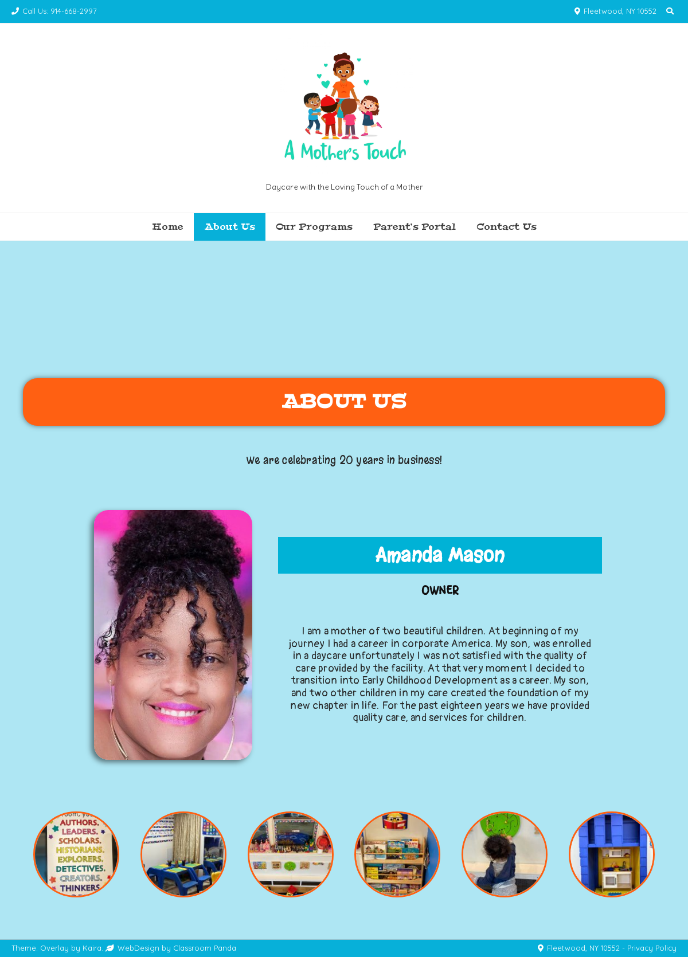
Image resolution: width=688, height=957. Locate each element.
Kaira (92, 947)
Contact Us (506, 227)
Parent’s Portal (414, 227)
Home (167, 227)
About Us (229, 227)
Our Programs (314, 227)
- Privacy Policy (649, 947)
